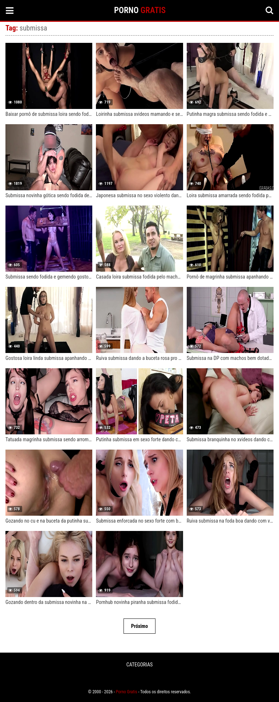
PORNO (140, 10)
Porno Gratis (126, 691)
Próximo (139, 626)
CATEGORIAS (139, 664)
